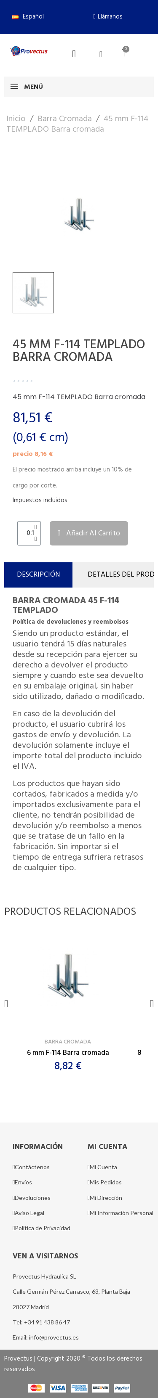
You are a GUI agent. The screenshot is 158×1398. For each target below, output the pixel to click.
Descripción (38, 574)
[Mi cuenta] (101, 54)
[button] (108, 16)
